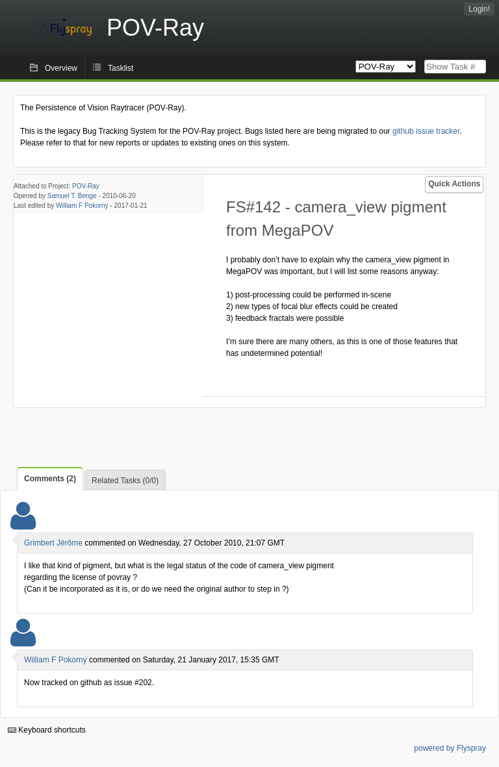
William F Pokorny (82, 205)
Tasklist (120, 68)
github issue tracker (425, 131)
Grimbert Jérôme (53, 542)
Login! (479, 9)
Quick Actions (454, 183)
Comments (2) (50, 478)
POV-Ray (85, 186)
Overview (61, 68)
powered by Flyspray (450, 748)
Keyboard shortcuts (47, 730)
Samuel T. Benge (72, 195)
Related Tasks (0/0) (125, 480)
